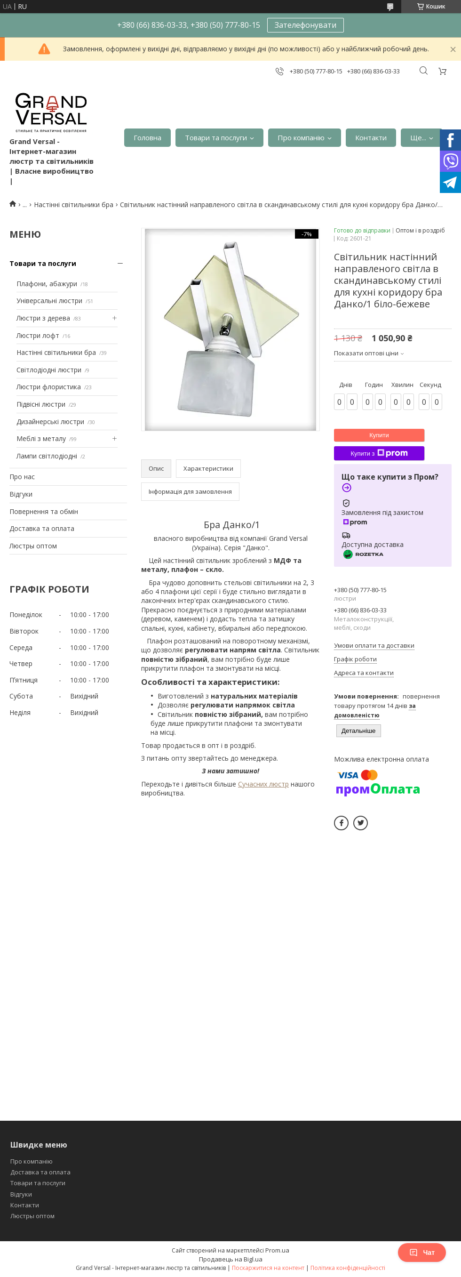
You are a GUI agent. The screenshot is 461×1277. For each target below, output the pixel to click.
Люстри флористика (48, 386)
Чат (422, 1252)
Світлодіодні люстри (48, 369)
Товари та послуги (216, 137)
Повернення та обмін (43, 511)
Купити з (378, 453)
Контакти (371, 137)
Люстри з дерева (43, 317)
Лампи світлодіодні (46, 455)
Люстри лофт (37, 335)
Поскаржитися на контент (268, 1268)
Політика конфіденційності (347, 1268)
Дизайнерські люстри (50, 421)
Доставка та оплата (41, 528)
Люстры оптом (33, 545)
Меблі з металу (41, 438)
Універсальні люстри (49, 300)
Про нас (22, 476)
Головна (147, 137)
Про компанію (301, 137)
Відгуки (20, 494)
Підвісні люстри (40, 404)
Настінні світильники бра (73, 204)
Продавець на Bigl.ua (230, 1259)
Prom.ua (277, 1250)
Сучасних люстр (263, 783)
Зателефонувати (305, 25)
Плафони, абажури (46, 283)
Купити (379, 435)
